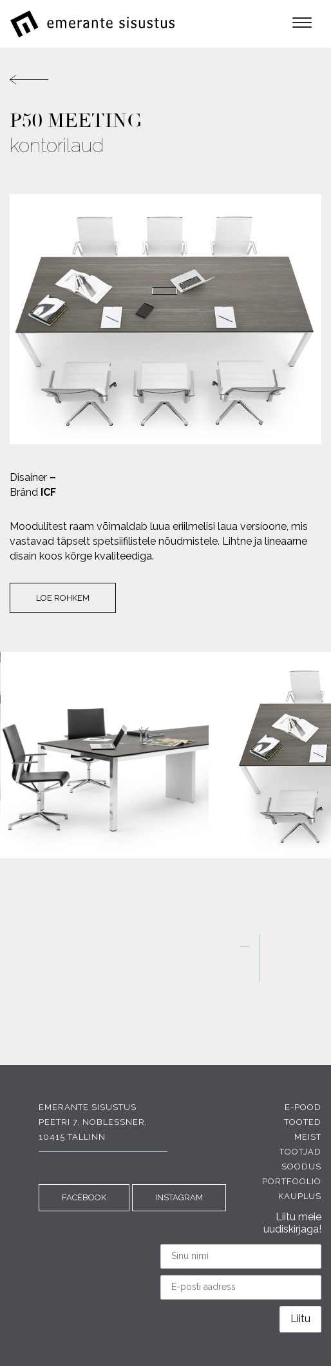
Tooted (302, 1122)
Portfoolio (291, 1181)
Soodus (301, 1166)
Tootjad (300, 1151)
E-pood (303, 1107)
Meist (307, 1137)
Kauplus (299, 1196)
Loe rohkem (63, 598)
